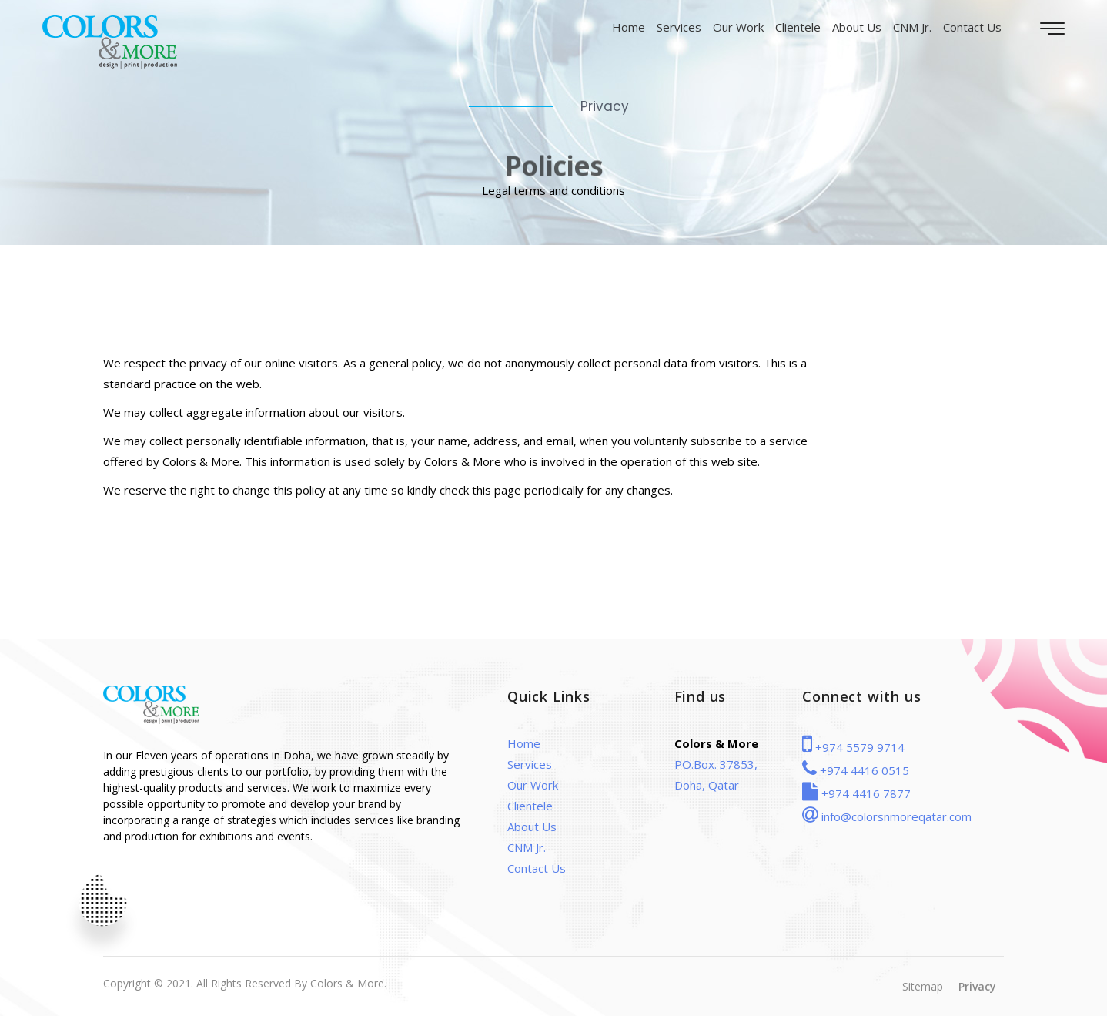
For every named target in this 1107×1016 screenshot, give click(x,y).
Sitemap (922, 986)
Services (679, 27)
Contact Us (972, 27)
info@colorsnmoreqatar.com (887, 816)
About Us (856, 27)
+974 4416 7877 (856, 793)
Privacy (977, 986)
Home (628, 27)
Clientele (798, 27)
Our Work (738, 27)
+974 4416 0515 (855, 770)
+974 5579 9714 (853, 747)
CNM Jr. (912, 27)
